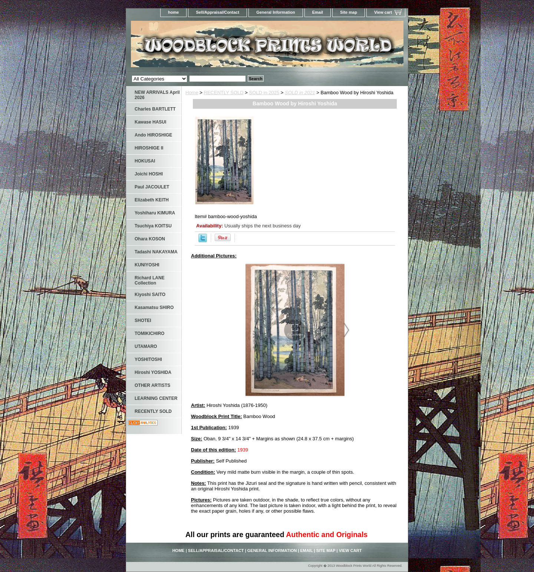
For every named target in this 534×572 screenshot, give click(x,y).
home (173, 12)
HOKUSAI (145, 161)
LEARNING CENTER (156, 398)
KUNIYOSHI (147, 264)
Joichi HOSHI (149, 174)
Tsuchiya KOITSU (153, 226)
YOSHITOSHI (148, 359)
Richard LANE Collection (150, 280)
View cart (383, 12)
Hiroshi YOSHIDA (153, 372)
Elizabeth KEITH (152, 200)
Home (191, 92)
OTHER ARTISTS (152, 385)
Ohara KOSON (150, 238)
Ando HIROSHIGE (153, 135)
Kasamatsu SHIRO (154, 307)
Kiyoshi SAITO (150, 294)
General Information (275, 12)
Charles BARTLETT (155, 109)
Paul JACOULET (152, 187)
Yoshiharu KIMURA (155, 213)
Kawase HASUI (150, 122)
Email (317, 12)
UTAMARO (146, 346)
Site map (348, 12)
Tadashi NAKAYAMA (156, 251)
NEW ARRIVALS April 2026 (157, 95)
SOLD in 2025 (264, 92)
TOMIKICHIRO (149, 333)
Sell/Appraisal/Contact (217, 12)
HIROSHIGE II (149, 148)
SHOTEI (143, 320)
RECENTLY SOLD (224, 92)
